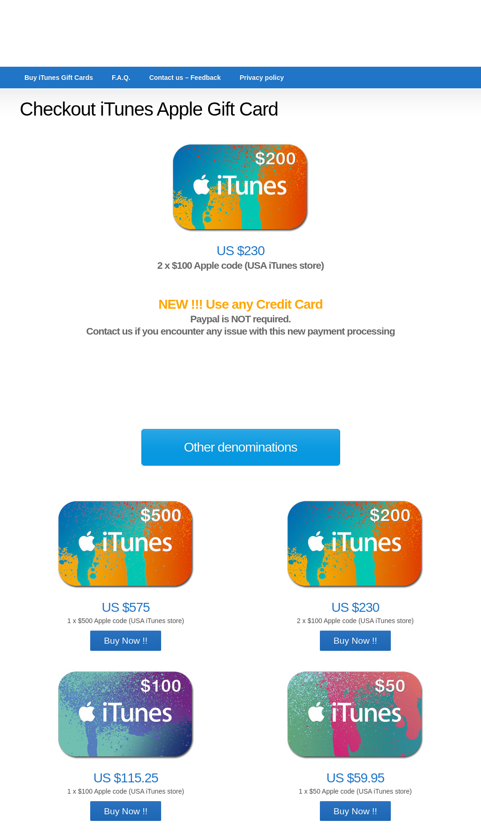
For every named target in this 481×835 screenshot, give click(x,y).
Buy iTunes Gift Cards (58, 77)
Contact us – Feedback (185, 77)
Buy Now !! (125, 641)
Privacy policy (262, 77)
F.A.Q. (121, 77)
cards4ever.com (240, 33)
